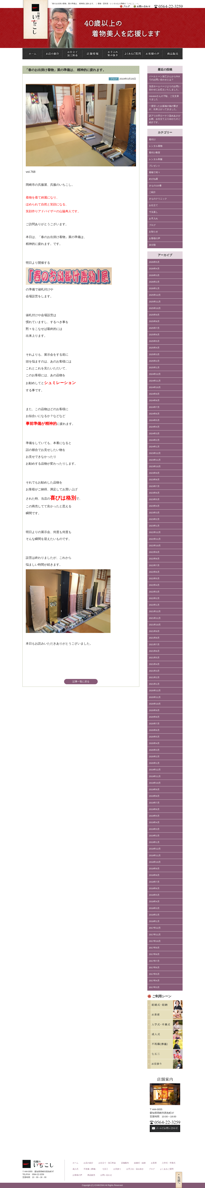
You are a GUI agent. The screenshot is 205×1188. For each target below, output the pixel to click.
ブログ (152, 225)
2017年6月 (154, 967)
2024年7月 (154, 407)
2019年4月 (154, 822)
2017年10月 (155, 941)
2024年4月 (154, 427)
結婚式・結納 (140, 1163)
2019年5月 (154, 816)
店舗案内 (125, 1163)
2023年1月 (154, 526)
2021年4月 (154, 664)
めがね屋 (153, 179)
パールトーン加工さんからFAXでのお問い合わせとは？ (164, 78)
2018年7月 (154, 882)
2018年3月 (154, 908)
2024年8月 (154, 400)
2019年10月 (155, 783)
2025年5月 (154, 341)
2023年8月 (154, 479)
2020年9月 (154, 710)
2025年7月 (154, 328)
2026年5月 (154, 262)
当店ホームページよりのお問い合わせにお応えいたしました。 (164, 88)
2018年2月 (154, 915)
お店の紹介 (88, 1163)
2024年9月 (154, 394)
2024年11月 (155, 381)
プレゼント (154, 166)
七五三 (105, 1169)
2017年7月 (154, 961)
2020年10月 (155, 704)
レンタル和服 (155, 159)
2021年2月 (154, 677)
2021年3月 (154, 671)
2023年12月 (155, 453)
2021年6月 (154, 651)
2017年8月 (154, 954)
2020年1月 (154, 763)
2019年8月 (154, 796)
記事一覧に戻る (81, 681)
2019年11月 (155, 776)
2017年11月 (155, 934)
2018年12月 (155, 849)
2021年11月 (155, 618)
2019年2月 (154, 835)
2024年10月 (155, 387)
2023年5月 (154, 499)
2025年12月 (155, 295)
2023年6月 (154, 493)
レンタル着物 (155, 146)
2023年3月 (154, 512)
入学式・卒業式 (168, 1163)
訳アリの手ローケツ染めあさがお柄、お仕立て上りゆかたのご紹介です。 (164, 119)
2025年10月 (155, 308)
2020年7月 (154, 723)
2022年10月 (155, 545)
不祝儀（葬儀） (90, 1169)
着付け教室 (154, 152)
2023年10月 (155, 466)
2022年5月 (154, 578)
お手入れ (153, 218)
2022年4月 (154, 585)
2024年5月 (154, 420)
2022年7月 (154, 565)
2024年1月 (154, 446)
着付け (152, 139)
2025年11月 (155, 301)
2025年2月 (154, 361)
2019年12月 (155, 769)
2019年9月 (154, 789)
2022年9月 (154, 552)
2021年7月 (154, 644)
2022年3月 (154, 592)
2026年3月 (154, 275)
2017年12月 (155, 928)
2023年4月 (154, 506)
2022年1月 (154, 605)
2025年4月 (154, 348)
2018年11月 (155, 855)
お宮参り (117, 1169)
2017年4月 (154, 980)
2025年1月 (154, 367)
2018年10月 (155, 862)
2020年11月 (155, 697)
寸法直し (153, 212)
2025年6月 (154, 334)
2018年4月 (154, 901)
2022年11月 (155, 539)
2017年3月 (154, 987)
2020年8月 (154, 717)
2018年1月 (154, 921)
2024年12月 (155, 374)
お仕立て (153, 205)
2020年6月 (154, 730)
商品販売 (91, 1175)
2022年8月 (154, 558)
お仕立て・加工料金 (107, 1163)
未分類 (152, 245)
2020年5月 (154, 737)
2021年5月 (154, 657)
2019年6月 (154, 809)
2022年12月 (155, 532)
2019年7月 (154, 803)
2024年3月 (154, 433)
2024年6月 (154, 414)
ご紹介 (152, 192)
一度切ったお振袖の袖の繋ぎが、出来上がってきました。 (163, 107)
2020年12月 (155, 690)
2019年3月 (154, 829)
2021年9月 (154, 631)
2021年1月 (154, 684)
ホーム (75, 1163)
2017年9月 (154, 948)
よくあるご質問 (166, 1169)
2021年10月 (155, 624)
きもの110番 (155, 185)
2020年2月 (154, 756)
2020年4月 (154, 743)
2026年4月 (154, 268)
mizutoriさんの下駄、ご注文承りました (164, 98)
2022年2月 (154, 598)
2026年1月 (154, 288)
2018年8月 (154, 875)
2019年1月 (154, 842)
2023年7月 (154, 486)
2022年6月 (154, 572)
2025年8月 (154, 321)
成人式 (75, 1169)
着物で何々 (154, 172)
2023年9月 (154, 473)
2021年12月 (155, 611)
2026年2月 (154, 282)
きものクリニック (158, 199)
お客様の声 (154, 238)
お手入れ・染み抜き (135, 1169)
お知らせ (153, 231)
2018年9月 (154, 868)
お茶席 (154, 1163)
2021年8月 (154, 638)
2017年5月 (154, 974)
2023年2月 (154, 519)
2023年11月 (155, 460)
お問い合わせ (106, 1175)
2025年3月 (154, 354)
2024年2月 (154, 440)
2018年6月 (154, 888)
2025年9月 (154, 315)
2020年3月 (154, 750)
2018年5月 (154, 895)
